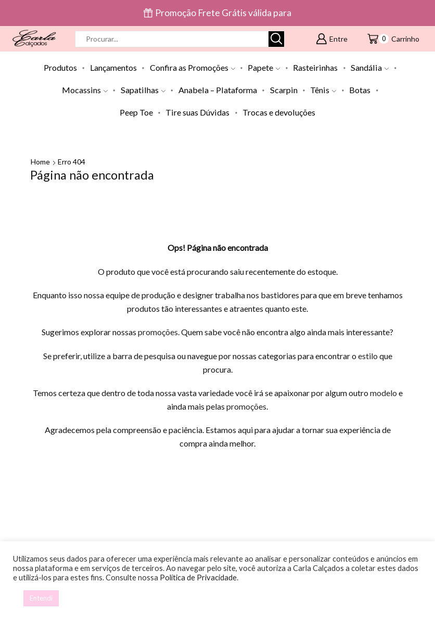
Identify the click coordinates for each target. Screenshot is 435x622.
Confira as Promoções (192, 67)
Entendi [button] (41, 598)
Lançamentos (113, 67)
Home (40, 161)
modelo (383, 393)
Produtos (60, 67)
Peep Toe (136, 112)
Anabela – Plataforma (217, 90)
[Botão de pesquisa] (276, 39)
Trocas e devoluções (278, 112)
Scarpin (284, 90)
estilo (368, 356)
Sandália (370, 67)
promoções (158, 332)
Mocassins (85, 90)
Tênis (323, 90)
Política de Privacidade (198, 577)
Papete (264, 67)
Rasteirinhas (315, 67)
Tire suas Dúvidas (197, 112)
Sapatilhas (143, 90)
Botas (359, 90)
